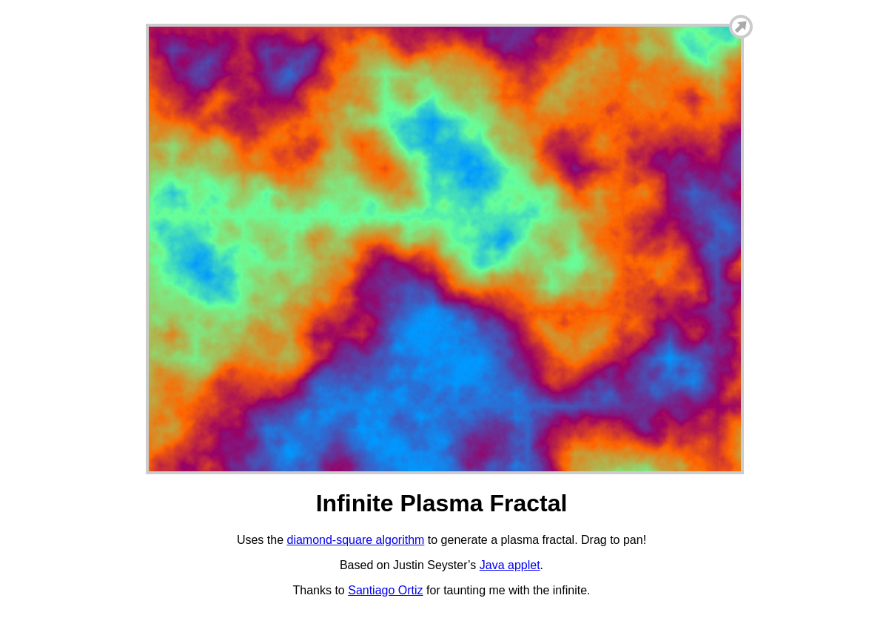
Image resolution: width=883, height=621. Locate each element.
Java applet (510, 565)
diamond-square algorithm (355, 540)
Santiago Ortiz (385, 590)
